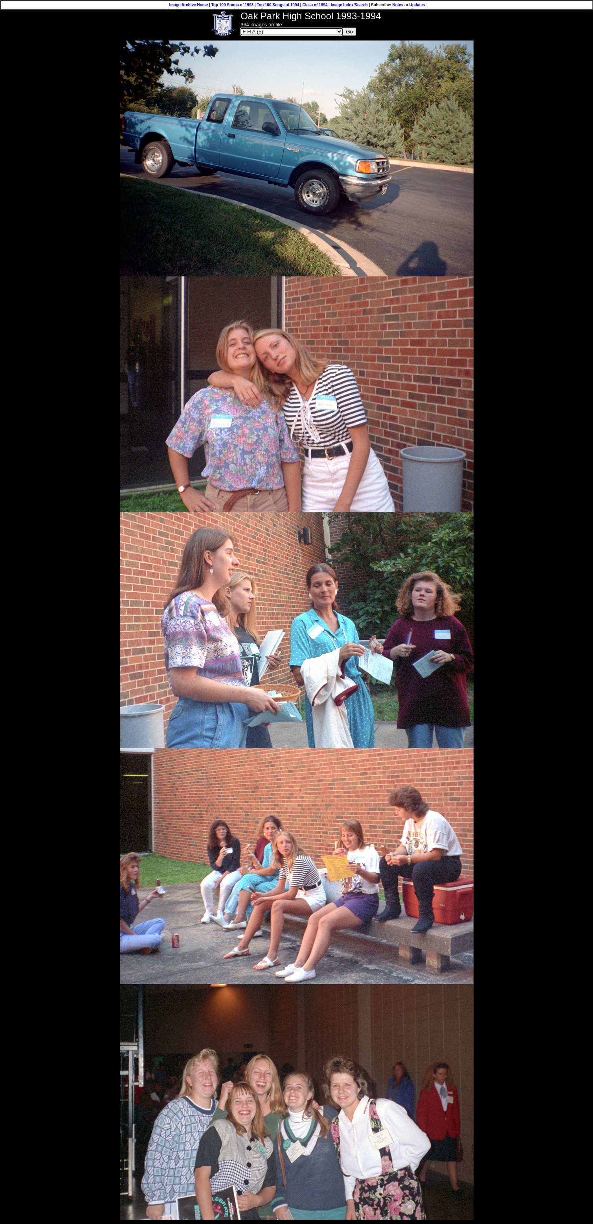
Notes (397, 5)
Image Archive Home (188, 5)
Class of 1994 (314, 5)
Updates (417, 5)
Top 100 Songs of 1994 (278, 5)
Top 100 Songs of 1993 (232, 5)
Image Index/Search (349, 5)
